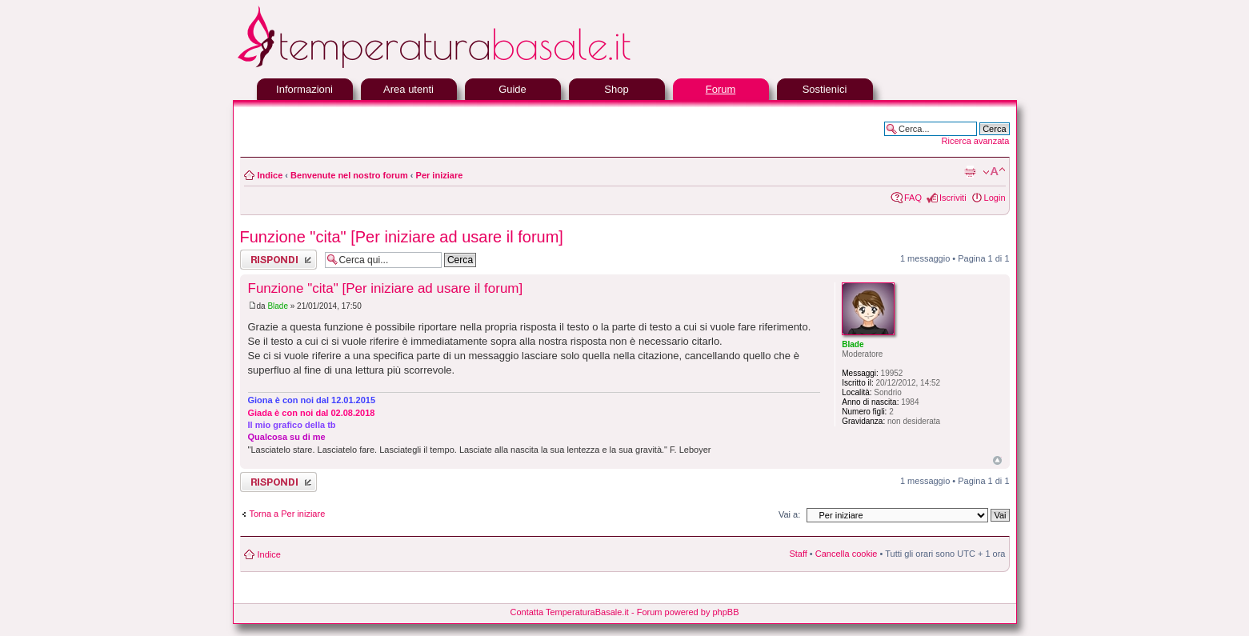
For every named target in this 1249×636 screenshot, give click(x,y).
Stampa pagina (970, 172)
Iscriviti (953, 197)
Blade (277, 306)
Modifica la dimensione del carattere (994, 172)
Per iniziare (439, 175)
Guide (512, 89)
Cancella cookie (846, 553)
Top (997, 460)
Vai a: (789, 514)
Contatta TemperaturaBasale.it (569, 612)
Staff (798, 553)
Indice (270, 175)
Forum (721, 89)
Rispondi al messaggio (278, 260)
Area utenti (408, 89)
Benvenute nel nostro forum (349, 175)
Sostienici (825, 89)
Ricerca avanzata (976, 141)
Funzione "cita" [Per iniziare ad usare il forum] (401, 237)
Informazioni (304, 89)
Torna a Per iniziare (288, 513)
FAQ (913, 197)
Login (995, 197)
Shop (616, 89)
